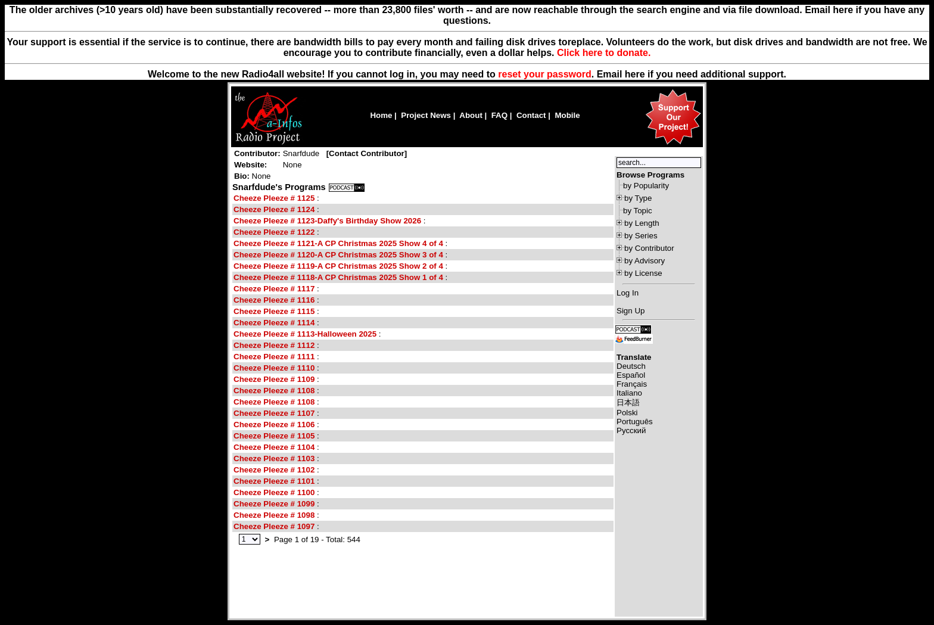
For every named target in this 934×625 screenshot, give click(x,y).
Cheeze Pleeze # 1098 (274, 515)
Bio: (242, 176)
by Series (641, 235)
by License (643, 273)
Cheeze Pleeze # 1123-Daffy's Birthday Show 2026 (329, 220)
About (470, 115)
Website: (250, 164)
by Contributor (649, 248)
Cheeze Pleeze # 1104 (274, 447)
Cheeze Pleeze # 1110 (274, 367)
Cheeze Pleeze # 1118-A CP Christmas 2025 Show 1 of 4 (340, 277)
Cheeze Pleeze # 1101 (274, 481)
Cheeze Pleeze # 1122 (274, 232)
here (635, 74)
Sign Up (631, 310)
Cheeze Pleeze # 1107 (274, 413)
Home (381, 115)
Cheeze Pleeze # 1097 (274, 526)
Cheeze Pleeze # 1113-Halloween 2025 (305, 333)
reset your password (544, 74)
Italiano (629, 392)
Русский (631, 430)
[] (366, 153)
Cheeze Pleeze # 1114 (275, 322)
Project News (426, 115)
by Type (638, 198)
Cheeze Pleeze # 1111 (274, 356)
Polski (627, 412)
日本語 (628, 402)
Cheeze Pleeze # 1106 (274, 424)
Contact (531, 115)
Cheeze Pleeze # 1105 (274, 435)
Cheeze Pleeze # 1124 (274, 209)
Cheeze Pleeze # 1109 (274, 379)
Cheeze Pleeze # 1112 (274, 345)
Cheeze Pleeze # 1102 (274, 469)
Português (635, 421)
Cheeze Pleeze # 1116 (274, 300)
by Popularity (646, 185)
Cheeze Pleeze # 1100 (274, 492)
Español (631, 375)
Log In (628, 292)
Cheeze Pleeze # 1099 (274, 503)
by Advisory (644, 260)
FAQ (499, 115)
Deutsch (631, 366)
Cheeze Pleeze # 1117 (274, 288)
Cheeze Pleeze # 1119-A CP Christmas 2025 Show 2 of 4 (340, 266)
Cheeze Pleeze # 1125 (274, 198)
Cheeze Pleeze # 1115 (274, 311)
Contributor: (257, 153)
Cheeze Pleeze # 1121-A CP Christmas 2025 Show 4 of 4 (338, 243)
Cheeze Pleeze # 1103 (274, 458)
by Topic (637, 210)
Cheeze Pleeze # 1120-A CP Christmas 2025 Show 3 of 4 (338, 254)
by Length (641, 223)
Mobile (567, 115)
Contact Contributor (366, 153)
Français (632, 384)
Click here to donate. (603, 53)
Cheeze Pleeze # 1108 (274, 390)
